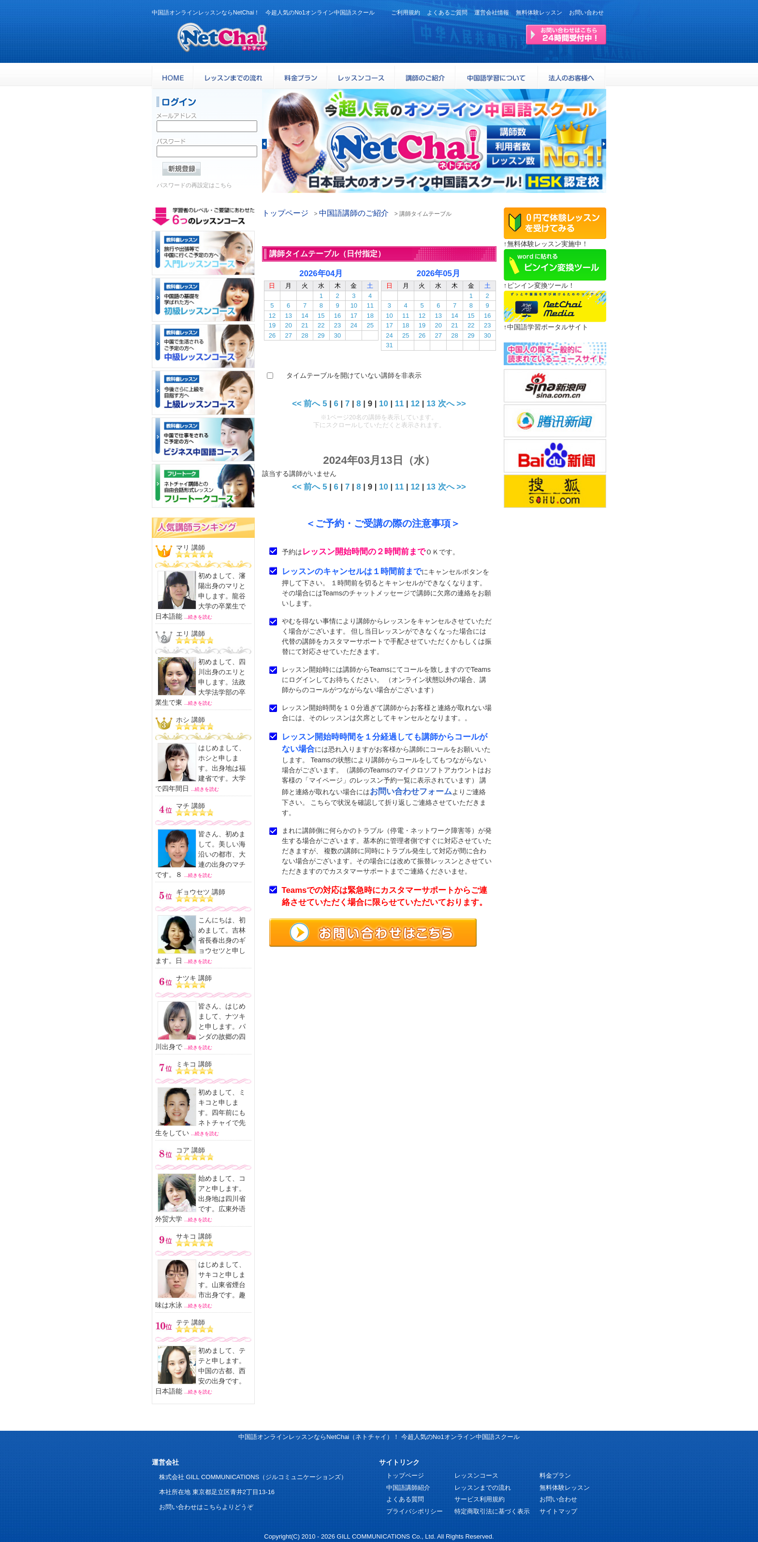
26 (272, 335)
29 (321, 335)
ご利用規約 (405, 12)
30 (337, 335)
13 (288, 315)
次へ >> (452, 403)
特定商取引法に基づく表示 (492, 1511)
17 (353, 315)
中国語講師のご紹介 (354, 213)
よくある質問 (405, 1499)
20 (288, 325)
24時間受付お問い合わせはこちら (566, 34)
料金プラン (555, 1475)
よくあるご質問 (447, 12)
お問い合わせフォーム (411, 791)
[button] (264, 144)
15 (321, 315)
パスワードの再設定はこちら (194, 188)
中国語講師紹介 (408, 1487)
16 (337, 315)
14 (304, 315)
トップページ (285, 213)
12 (272, 315)
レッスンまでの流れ (482, 1487)
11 (369, 305)
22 (321, 325)
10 (353, 305)
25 (369, 325)
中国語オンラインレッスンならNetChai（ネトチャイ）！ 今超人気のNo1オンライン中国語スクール (378, 1436)
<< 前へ (306, 403)
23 (337, 325)
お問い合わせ (586, 12)
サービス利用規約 (479, 1499)
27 (288, 335)
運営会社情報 (491, 12)
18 (369, 315)
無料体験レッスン (539, 12)
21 (304, 325)
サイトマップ (558, 1511)
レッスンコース (476, 1475)
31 (389, 345)
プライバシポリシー (414, 1511)
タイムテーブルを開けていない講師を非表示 (354, 375)
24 (353, 325)
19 (272, 325)
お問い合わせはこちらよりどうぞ (206, 1507)
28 (304, 335)
